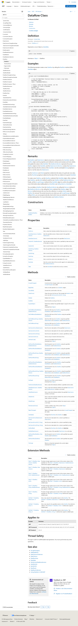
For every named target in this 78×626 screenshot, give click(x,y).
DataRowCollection (56, 164)
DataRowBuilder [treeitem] (6, 72)
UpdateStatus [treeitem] (6, 267)
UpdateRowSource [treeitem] (7, 265)
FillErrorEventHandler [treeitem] (8, 152)
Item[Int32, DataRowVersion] (35, 241)
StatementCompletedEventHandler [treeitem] (11, 249)
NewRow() (33, 568)
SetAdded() (31, 414)
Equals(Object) (31, 303)
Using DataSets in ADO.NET (38, 572)
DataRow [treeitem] (6, 61)
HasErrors (30, 231)
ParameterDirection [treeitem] (7, 222)
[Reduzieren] (22, 11)
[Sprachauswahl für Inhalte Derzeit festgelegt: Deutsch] (5, 615)
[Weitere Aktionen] (75, 11)
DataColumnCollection (56, 166)
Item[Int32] (31, 246)
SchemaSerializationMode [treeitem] (9, 233)
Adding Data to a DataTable (64, 184)
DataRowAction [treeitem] (6, 70)
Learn (29, 11)
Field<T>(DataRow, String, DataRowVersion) (60, 487)
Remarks (31, 26)
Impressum (4, 621)
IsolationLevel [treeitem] (6, 193)
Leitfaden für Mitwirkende (38, 592)
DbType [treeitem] (5, 134)
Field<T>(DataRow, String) (56, 493)
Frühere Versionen (18, 619)
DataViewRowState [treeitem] (7, 125)
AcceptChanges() (32, 283)
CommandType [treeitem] (6, 27)
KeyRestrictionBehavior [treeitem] (8, 199)
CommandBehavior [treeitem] (7, 25)
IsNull (42, 173)
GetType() (30, 380)
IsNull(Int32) (31, 396)
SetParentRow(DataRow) (34, 438)
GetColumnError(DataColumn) (35, 328)
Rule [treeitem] (4, 231)
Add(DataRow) (34, 552)
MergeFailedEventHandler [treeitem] (9, 208)
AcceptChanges (40, 182)
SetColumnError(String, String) (35, 425)
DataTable (46, 47)
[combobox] (13, 14)
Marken (12, 621)
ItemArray (30, 256)
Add (41, 180)
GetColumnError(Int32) (33, 331)
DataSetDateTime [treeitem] (7, 97)
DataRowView (34, 558)
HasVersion (35, 173)
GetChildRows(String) (33, 323)
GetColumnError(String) (34, 333)
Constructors (32, 28)
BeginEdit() (30, 287)
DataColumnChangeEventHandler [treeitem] (11, 45)
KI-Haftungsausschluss (7, 619)
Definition (31, 22)
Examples (31, 24)
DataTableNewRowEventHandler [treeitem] (10, 116)
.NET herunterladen (70, 6)
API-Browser (38, 11)
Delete (51, 189)
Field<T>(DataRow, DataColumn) (57, 469)
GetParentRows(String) (33, 375)
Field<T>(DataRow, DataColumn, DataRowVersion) (34, 462)
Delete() (30, 298)
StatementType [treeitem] (6, 251)
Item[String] (31, 253)
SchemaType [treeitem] (6, 236)
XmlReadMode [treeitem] (6, 272)
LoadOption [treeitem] (6, 202)
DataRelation (48, 311)
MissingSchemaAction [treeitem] (8, 215)
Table (29, 266)
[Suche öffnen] (69, 2)
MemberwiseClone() (33, 405)
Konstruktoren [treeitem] (7, 63)
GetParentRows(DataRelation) (35, 366)
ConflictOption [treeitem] (6, 29)
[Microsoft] (3, 2)
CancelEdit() (31, 290)
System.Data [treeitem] (6, 20)
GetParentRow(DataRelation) (35, 348)
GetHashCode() (32, 339)
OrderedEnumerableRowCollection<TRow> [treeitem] (13, 220)
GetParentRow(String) (33, 357)
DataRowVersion (57, 311)
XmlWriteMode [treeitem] (6, 274)
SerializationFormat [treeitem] (7, 238)
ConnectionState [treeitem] (7, 32)
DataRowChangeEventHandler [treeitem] (10, 77)
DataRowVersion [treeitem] (7, 91)
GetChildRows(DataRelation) (35, 314)
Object (36, 58)
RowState (34, 175)
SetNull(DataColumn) (33, 431)
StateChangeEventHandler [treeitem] (9, 245)
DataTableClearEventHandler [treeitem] (9, 106)
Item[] (66, 168)
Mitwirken (32, 619)
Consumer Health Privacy (51, 619)
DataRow (50, 67)
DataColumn (40, 160)
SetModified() (31, 428)
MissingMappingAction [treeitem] (8, 211)
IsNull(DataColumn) (33, 392)
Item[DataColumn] (32, 238)
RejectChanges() (32, 410)
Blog (26, 619)
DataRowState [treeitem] (6, 88)
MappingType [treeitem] (6, 204)
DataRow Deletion (59, 197)
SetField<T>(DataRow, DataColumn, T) (50, 499)
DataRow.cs (34, 43)
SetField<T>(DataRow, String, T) (48, 511)
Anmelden (73, 2)
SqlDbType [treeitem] (5, 240)
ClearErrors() (31, 293)
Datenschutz (39, 619)
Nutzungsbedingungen (65, 619)
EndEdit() (30, 301)
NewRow (62, 67)
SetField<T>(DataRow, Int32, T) (55, 505)
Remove (67, 187)
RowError (30, 259)
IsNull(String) (31, 401)
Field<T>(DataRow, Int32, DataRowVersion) (60, 475)
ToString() (30, 443)
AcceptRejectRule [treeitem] (7, 23)
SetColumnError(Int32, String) (59, 295)
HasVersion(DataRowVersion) (35, 384)
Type (50, 380)
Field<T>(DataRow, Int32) (56, 481)
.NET (33, 11)
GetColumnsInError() (33, 336)
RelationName (48, 320)
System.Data (37, 39)
